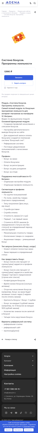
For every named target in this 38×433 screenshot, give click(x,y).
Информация (10, 370)
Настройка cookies (12, 374)
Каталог (7, 361)
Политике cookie (29, 426)
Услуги (7, 356)
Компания (8, 365)
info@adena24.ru (10, 393)
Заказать (18, 77)
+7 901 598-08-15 (12, 389)
